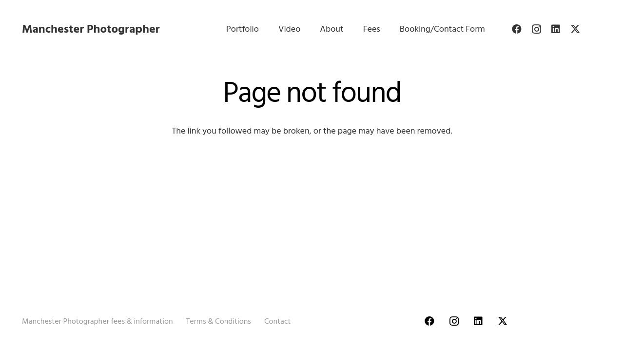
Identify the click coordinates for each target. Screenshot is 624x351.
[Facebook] (516, 29)
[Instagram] (536, 29)
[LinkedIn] (556, 29)
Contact (277, 321)
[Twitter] (575, 29)
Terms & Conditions (218, 321)
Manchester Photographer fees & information (97, 321)
